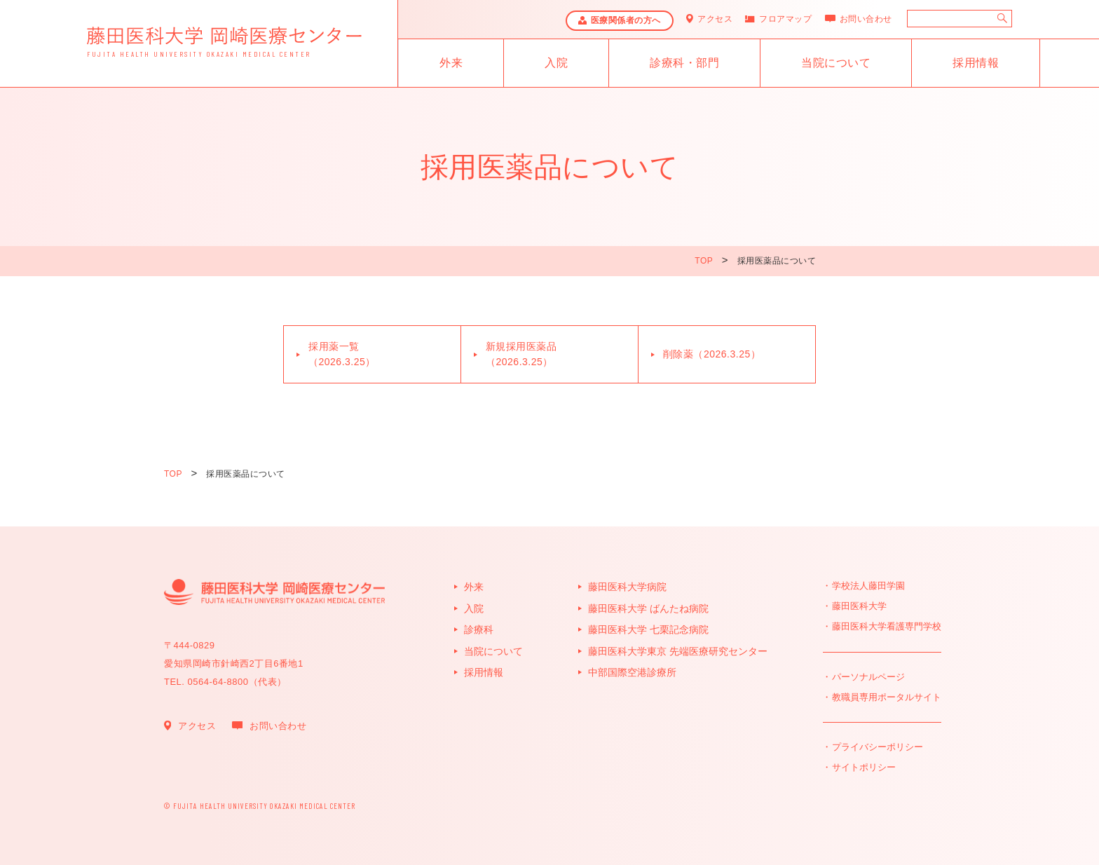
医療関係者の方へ (626, 20)
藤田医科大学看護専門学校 (886, 626)
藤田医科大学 (859, 606)
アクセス (714, 19)
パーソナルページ (868, 677)
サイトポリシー (864, 767)
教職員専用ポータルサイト (886, 697)
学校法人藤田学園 (868, 585)
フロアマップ (785, 19)
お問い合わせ (866, 19)
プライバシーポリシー (877, 747)
